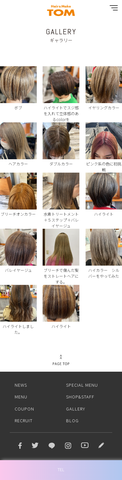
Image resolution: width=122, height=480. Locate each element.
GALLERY (75, 409)
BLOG (72, 420)
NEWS (21, 385)
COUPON (24, 409)
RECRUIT (24, 420)
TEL (61, 469)
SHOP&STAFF (80, 397)
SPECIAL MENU (82, 385)
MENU (21, 397)
